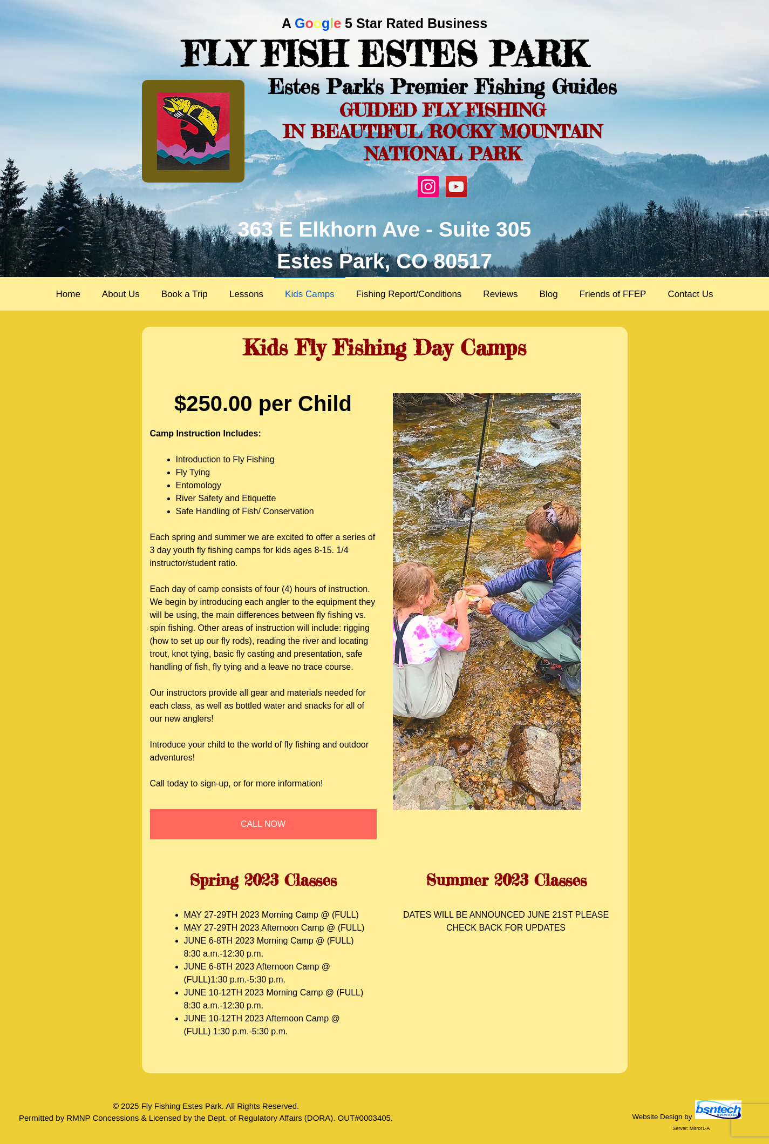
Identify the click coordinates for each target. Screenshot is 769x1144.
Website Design (657, 1117)
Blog (549, 294)
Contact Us (690, 294)
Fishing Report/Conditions (409, 294)
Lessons (246, 294)
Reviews (500, 294)
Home (68, 294)
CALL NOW (263, 824)
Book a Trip (184, 294)
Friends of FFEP (613, 294)
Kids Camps (310, 294)
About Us (121, 294)
